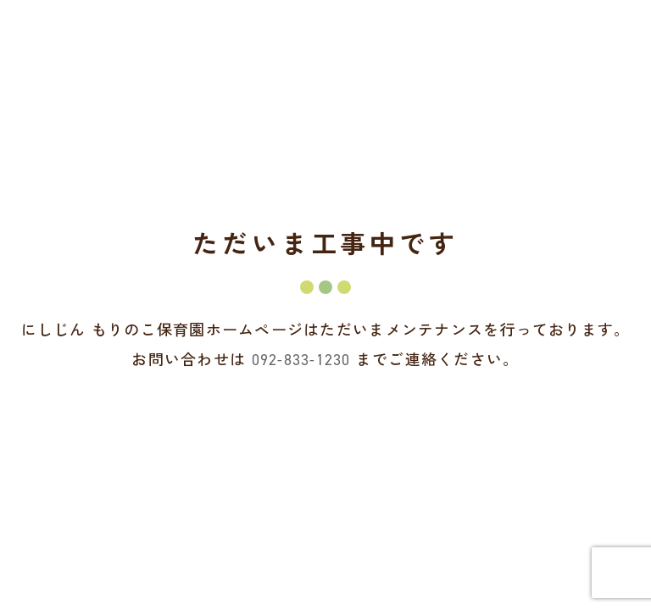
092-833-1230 (301, 360)
